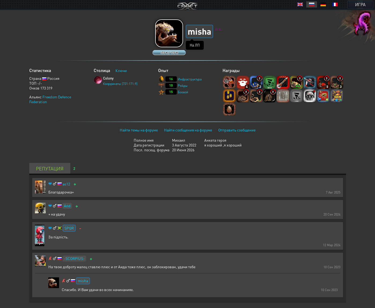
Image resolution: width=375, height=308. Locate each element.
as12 (66, 184)
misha (83, 280)
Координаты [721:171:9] (120, 84)
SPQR (69, 227)
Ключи (121, 70)
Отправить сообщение (237, 129)
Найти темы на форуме (139, 129)
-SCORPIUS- (74, 258)
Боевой (183, 92)
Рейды (183, 86)
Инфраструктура (190, 79)
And (67, 205)
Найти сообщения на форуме (188, 129)
